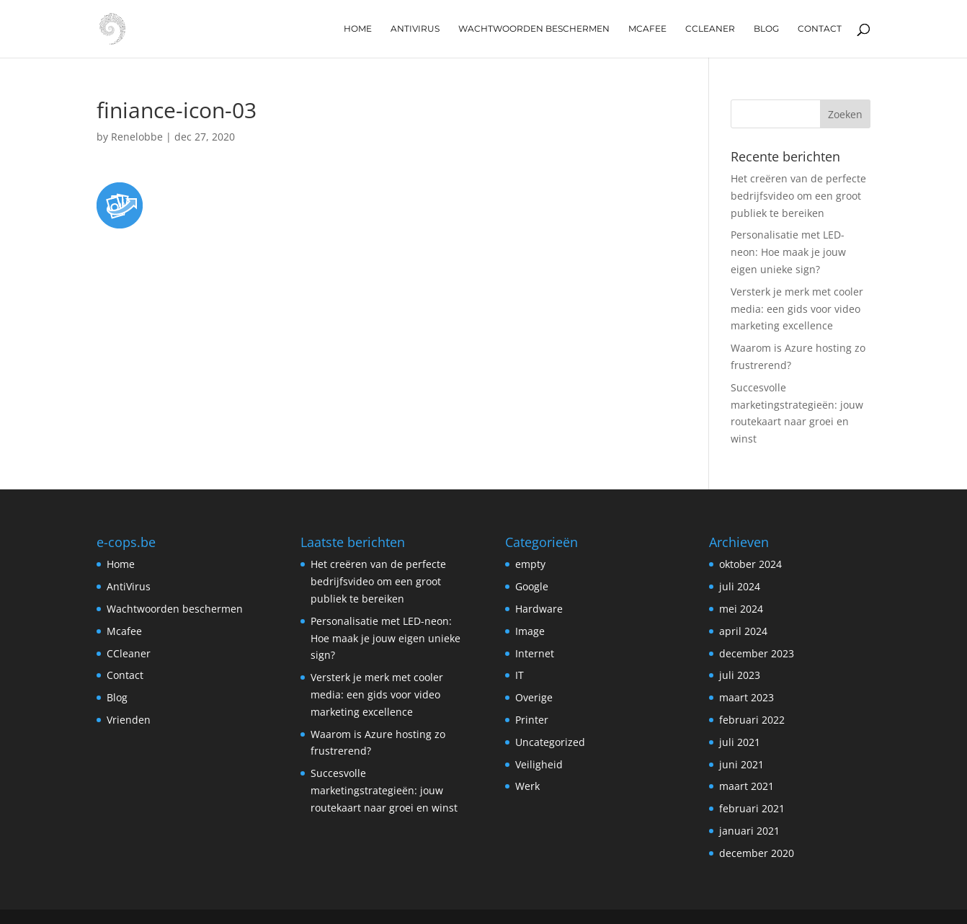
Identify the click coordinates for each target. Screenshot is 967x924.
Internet (534, 653)
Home (358, 29)
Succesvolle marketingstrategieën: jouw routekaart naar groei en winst (384, 790)
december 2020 (756, 853)
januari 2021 (749, 831)
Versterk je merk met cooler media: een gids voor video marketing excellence (797, 309)
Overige (534, 697)
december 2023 (756, 653)
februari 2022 (752, 720)
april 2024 (743, 631)
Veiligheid (539, 764)
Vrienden (129, 720)
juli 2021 (739, 742)
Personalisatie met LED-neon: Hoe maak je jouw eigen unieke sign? (788, 252)
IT (519, 675)
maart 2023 (746, 697)
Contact (820, 29)
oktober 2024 (750, 564)
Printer (531, 720)
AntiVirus (415, 29)
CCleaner (710, 29)
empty (530, 564)
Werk (527, 786)
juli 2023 (739, 675)
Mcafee (647, 29)
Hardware (539, 609)
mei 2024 (741, 609)
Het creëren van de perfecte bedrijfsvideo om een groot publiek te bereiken (798, 196)
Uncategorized (550, 742)
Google (531, 586)
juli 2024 (739, 586)
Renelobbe (137, 136)
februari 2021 (752, 808)
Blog (766, 29)
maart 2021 (746, 786)
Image (530, 631)
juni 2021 (741, 764)
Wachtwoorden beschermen (534, 29)
